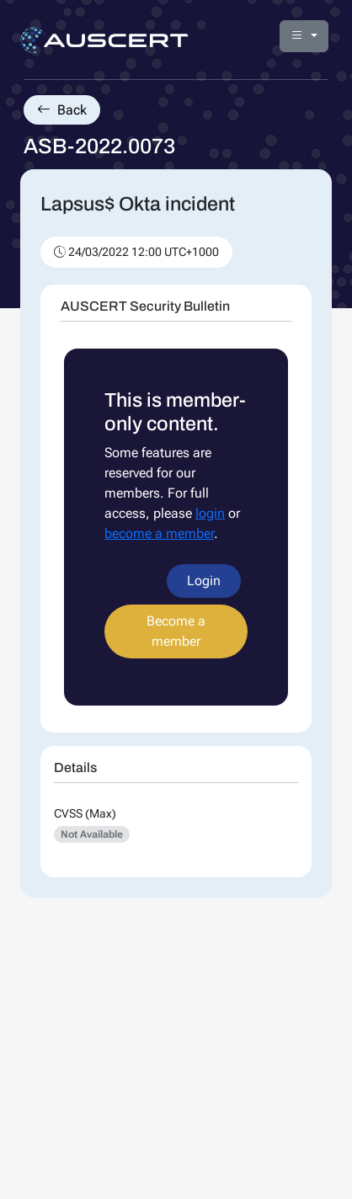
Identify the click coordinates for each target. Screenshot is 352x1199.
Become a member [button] (176, 631)
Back (62, 110)
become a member (159, 533)
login (210, 513)
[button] (304, 36)
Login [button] (204, 581)
